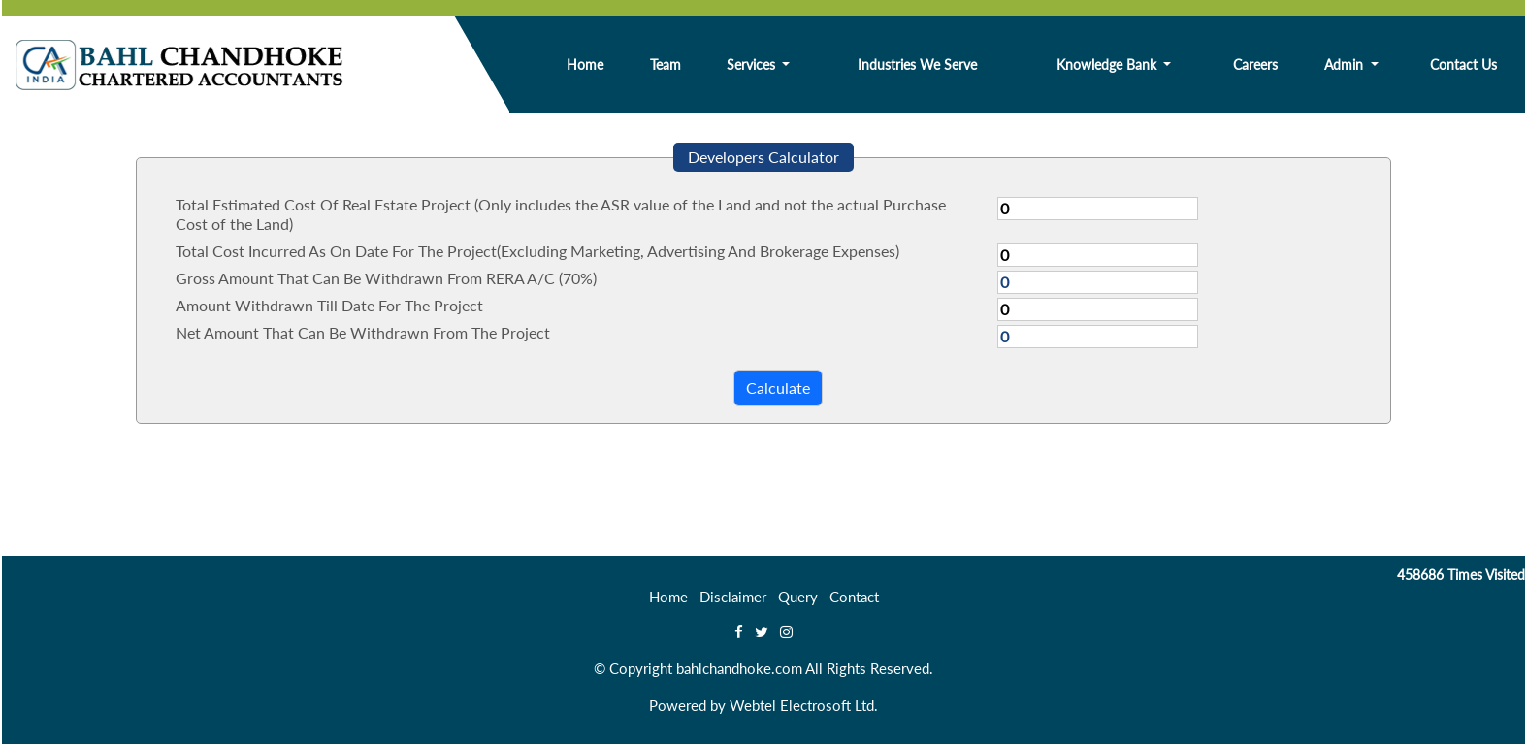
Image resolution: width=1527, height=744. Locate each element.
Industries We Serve (917, 64)
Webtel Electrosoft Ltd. (804, 705)
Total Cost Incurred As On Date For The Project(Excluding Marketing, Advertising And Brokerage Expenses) (537, 251)
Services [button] (753, 64)
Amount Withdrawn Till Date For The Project (329, 305)
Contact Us (1463, 64)
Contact (854, 596)
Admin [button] (1345, 64)
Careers (1255, 64)
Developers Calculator (763, 156)
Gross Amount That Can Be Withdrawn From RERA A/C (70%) (386, 278)
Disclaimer (732, 596)
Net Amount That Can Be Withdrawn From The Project (363, 332)
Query (798, 596)
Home (585, 64)
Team (665, 64)
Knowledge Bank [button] (1108, 64)
